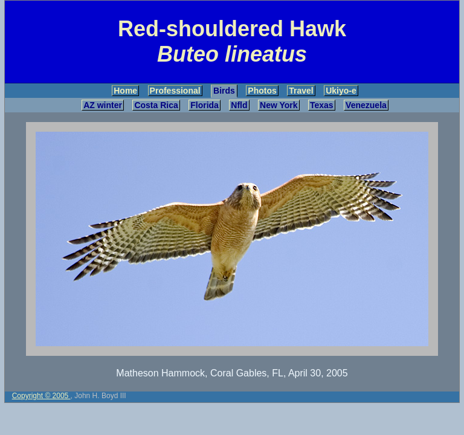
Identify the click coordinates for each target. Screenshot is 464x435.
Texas (322, 105)
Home (125, 90)
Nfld (239, 105)
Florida (204, 105)
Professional (175, 90)
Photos (262, 90)
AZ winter (102, 105)
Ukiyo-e (341, 90)
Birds (224, 90)
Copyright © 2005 (41, 396)
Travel (301, 90)
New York (279, 105)
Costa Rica (156, 105)
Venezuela (366, 105)
